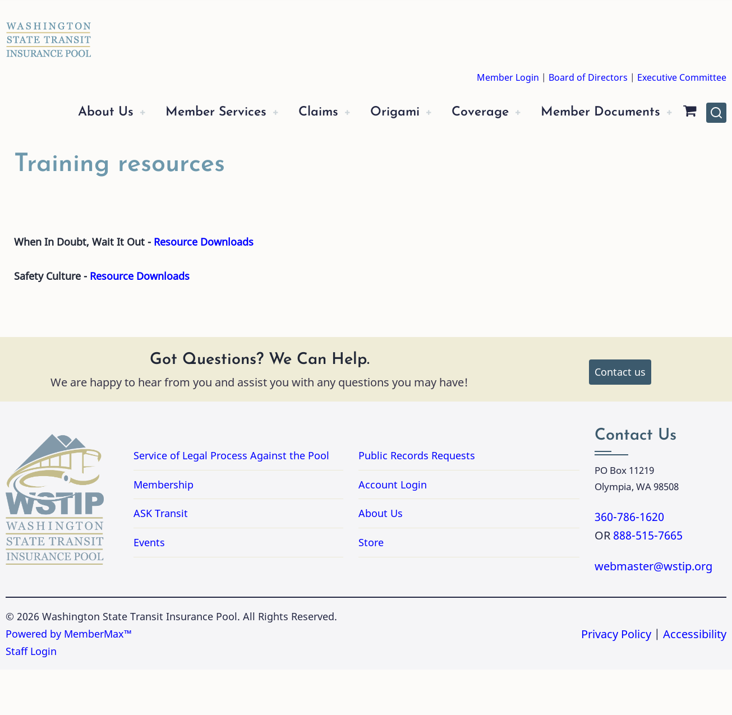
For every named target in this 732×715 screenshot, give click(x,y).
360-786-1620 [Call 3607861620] (629, 561)
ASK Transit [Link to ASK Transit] (160, 558)
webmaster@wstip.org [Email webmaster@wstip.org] (653, 611)
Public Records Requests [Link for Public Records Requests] (461, 501)
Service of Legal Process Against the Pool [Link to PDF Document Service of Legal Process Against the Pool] (231, 501)
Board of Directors (588, 77)
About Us (68, 112)
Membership (163, 530)
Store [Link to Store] (371, 587)
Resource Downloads (204, 287)
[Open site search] (716, 135)
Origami (378, 112)
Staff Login (31, 696)
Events (149, 587)
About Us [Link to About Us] (380, 558)
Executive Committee (681, 77)
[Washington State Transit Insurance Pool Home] (49, 31)
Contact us (620, 417)
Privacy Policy (616, 678)
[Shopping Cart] (35, 158)
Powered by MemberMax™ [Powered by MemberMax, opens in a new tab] (69, 679)
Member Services (186, 112)
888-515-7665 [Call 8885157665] (648, 580)
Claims (296, 112)
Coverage (469, 112)
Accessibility (694, 678)
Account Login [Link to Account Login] (392, 530)
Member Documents (597, 112)
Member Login (508, 77)
